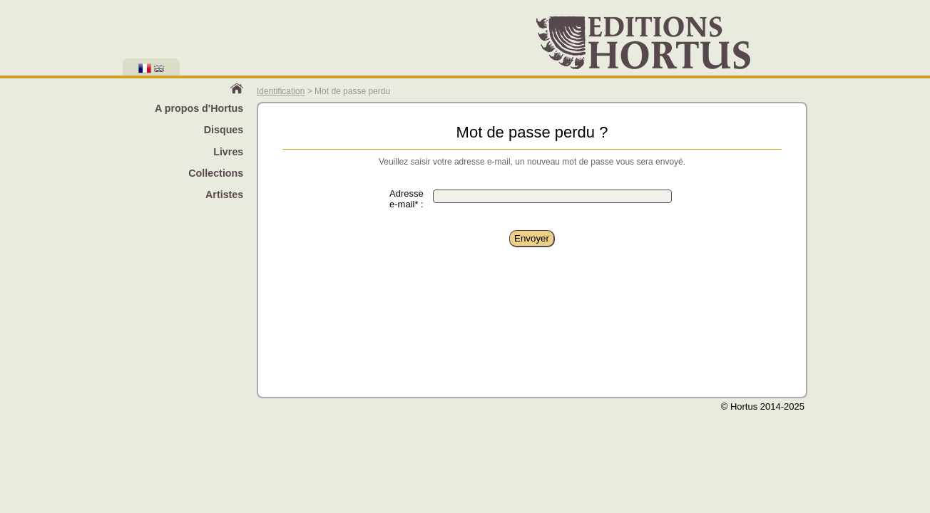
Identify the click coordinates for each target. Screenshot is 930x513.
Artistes (224, 194)
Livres (228, 151)
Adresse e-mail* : (406, 198)
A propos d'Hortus (199, 108)
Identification (281, 91)
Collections (215, 173)
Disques (224, 129)
